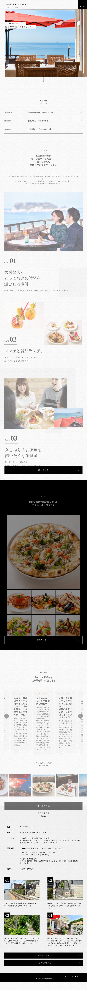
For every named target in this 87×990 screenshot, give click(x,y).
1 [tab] (3, 23)
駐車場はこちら (44, 955)
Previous (6, 728)
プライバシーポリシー (72, 976)
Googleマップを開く (43, 963)
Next (80, 728)
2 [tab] (3, 26)
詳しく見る (43, 470)
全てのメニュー (43, 640)
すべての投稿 (43, 818)
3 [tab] (3, 28)
